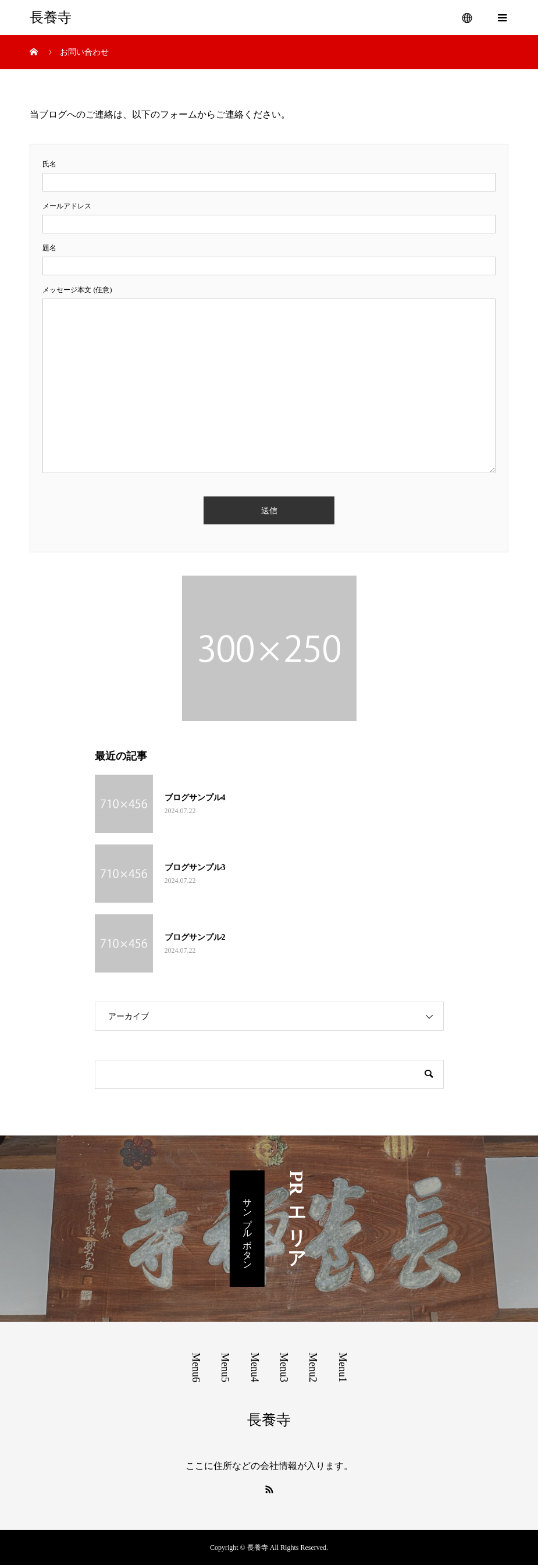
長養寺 (51, 17)
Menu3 (284, 1367)
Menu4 (255, 1367)
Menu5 (225, 1367)
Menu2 (313, 1367)
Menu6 (196, 1367)
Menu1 (342, 1367)
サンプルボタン (247, 1228)
